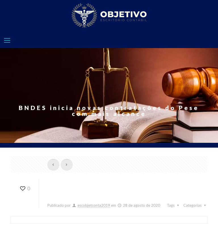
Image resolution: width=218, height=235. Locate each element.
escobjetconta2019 (93, 205)
